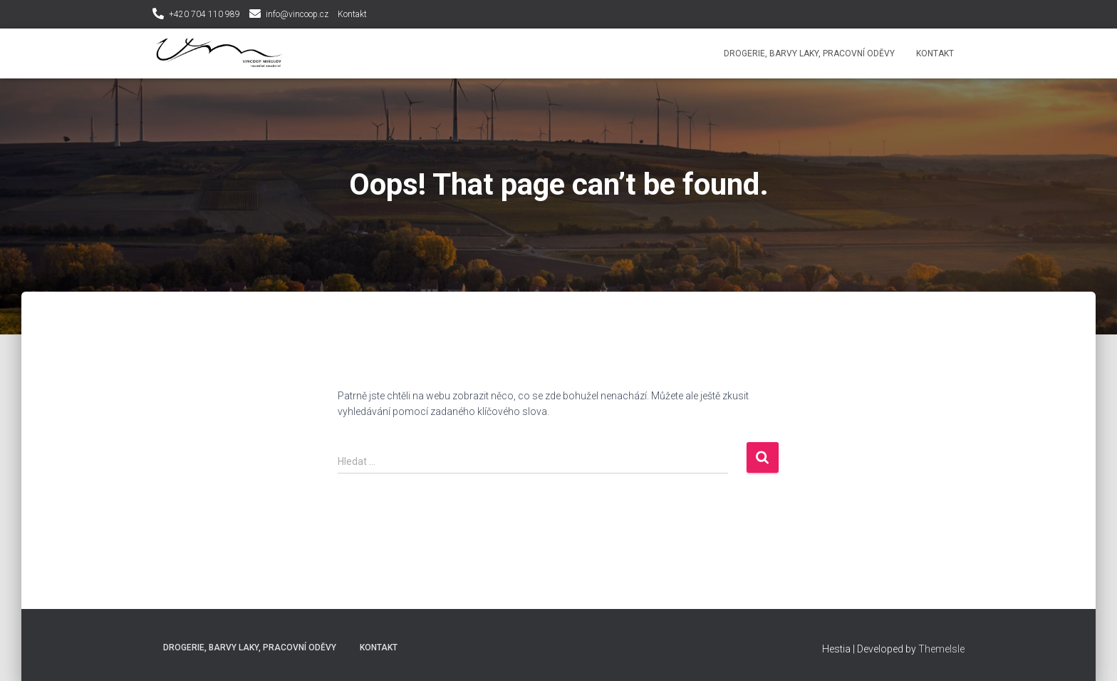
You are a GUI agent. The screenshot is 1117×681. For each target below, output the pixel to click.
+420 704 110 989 (204, 14)
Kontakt (352, 14)
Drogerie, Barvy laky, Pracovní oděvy (809, 53)
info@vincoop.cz (297, 14)
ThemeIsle (941, 649)
